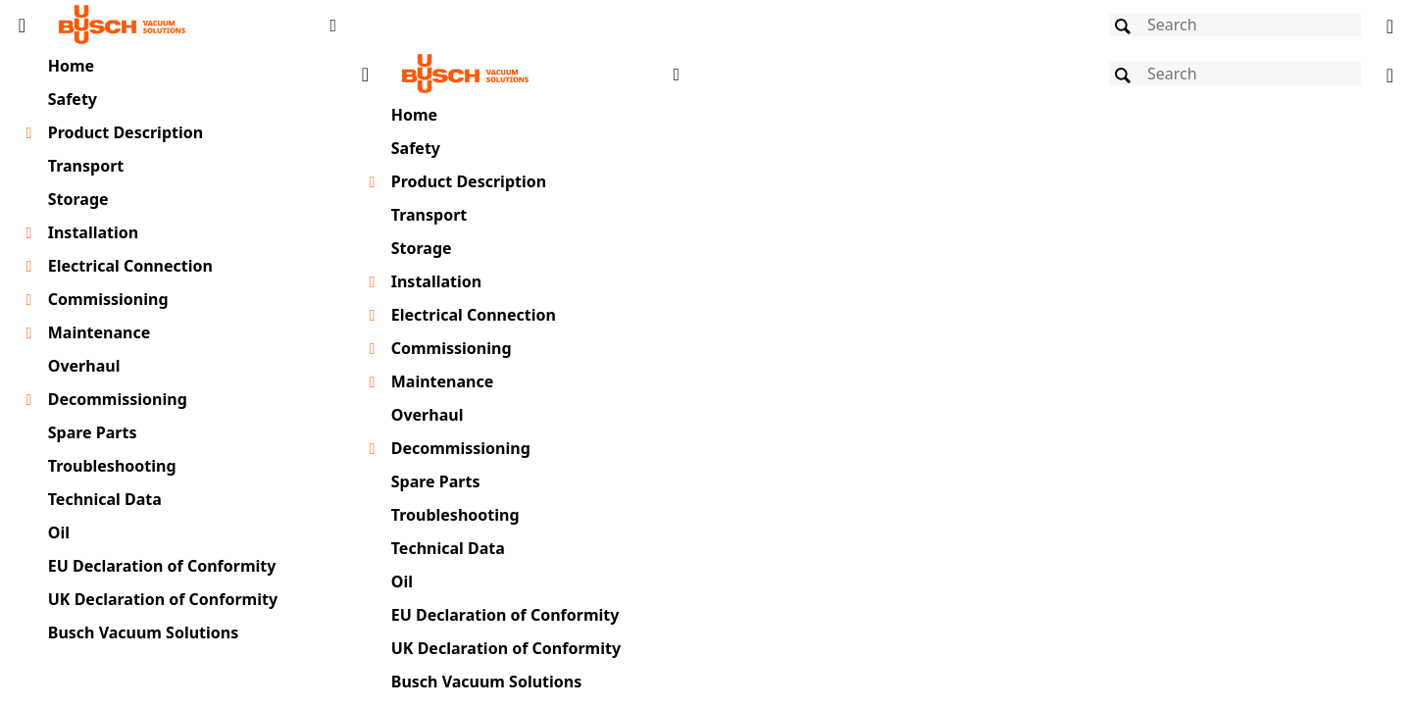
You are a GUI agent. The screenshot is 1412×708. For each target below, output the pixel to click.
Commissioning (108, 299)
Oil (59, 532)
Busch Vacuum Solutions (143, 632)
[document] (877, 376)
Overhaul (84, 366)
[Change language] (1390, 24)
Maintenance (99, 332)
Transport (86, 166)
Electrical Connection (130, 266)
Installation (93, 232)
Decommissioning (117, 399)
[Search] (1235, 24)
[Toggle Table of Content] (22, 24)
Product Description (125, 132)
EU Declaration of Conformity (162, 566)
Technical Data (105, 499)
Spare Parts (92, 432)
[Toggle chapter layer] (29, 133)
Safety (72, 99)
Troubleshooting (112, 466)
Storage (78, 199)
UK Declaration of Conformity (162, 599)
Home (71, 65)
